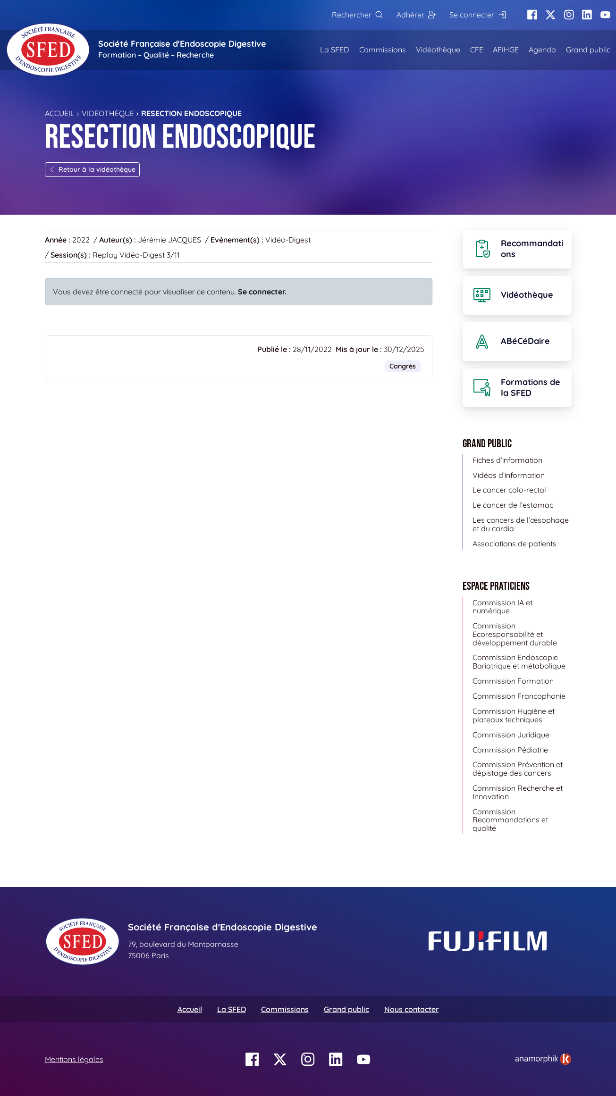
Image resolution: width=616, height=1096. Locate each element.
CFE (476, 49)
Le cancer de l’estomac (513, 505)
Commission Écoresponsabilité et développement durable (515, 634)
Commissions (382, 49)
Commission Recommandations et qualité (510, 820)
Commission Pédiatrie (510, 749)
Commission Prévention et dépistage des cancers (518, 769)
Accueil (60, 113)
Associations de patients (515, 543)
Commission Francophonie (519, 696)
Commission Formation (513, 681)
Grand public (588, 49)
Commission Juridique (511, 734)
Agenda (542, 49)
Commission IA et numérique (502, 607)
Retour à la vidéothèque (92, 169)
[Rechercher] (357, 15)
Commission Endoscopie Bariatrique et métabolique (519, 661)
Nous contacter (411, 1009)
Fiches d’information (507, 460)
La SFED (334, 49)
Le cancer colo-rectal (509, 489)
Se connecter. (262, 291)
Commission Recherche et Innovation (518, 792)
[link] (543, 1059)
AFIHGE (506, 49)
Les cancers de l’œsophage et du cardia (521, 524)
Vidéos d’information (509, 475)
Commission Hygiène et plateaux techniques (514, 715)
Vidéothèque (438, 49)
